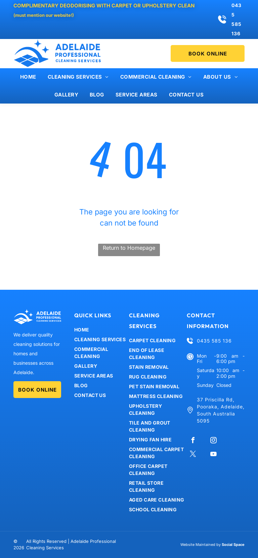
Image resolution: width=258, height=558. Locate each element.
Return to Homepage (129, 247)
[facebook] (193, 441)
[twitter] (193, 455)
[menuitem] (28, 77)
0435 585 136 (214, 341)
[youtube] (213, 455)
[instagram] (213, 441)
